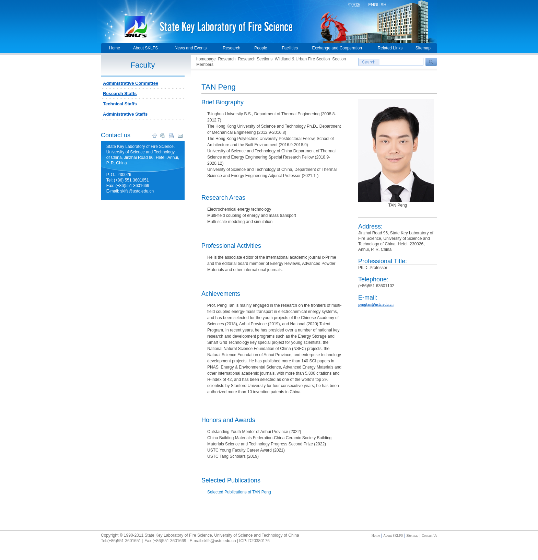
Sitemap (423, 48)
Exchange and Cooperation (337, 48)
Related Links (390, 48)
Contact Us (429, 535)
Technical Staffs (120, 103)
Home (114, 48)
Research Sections (255, 59)
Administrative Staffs (125, 114)
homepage (206, 59)
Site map (412, 535)
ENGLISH (377, 4)
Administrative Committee (130, 83)
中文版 (354, 4)
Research (231, 48)
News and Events (191, 48)
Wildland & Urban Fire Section (302, 59)
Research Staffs (120, 93)
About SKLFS (145, 48)
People (260, 48)
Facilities (290, 48)
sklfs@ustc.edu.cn (219, 540)
